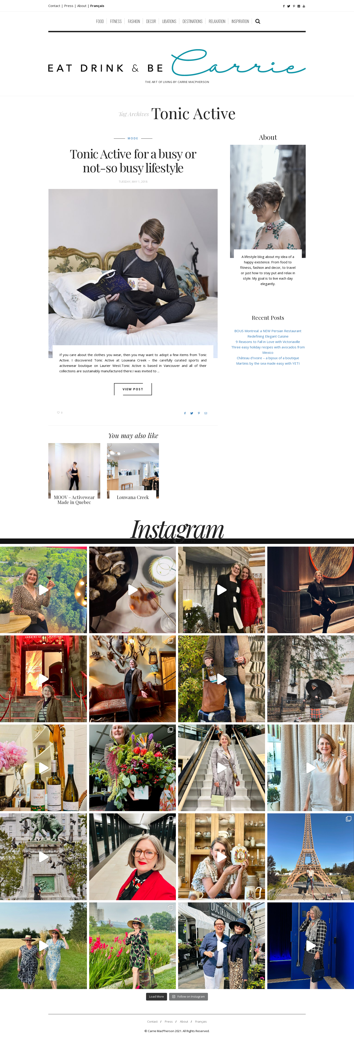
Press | (70, 5)
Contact (152, 1021)
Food (100, 21)
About (82, 5)
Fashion (134, 21)
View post (133, 389)
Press (169, 1021)
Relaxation (217, 21)
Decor (151, 21)
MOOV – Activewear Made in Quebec (74, 499)
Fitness (116, 21)
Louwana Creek (133, 497)
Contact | (56, 5)
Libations (169, 21)
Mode (133, 138)
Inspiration (240, 21)
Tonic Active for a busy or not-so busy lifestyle (133, 160)
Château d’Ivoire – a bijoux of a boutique (268, 358)
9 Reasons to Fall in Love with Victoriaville (268, 341)
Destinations (193, 21)
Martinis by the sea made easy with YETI (268, 363)
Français (201, 1021)
